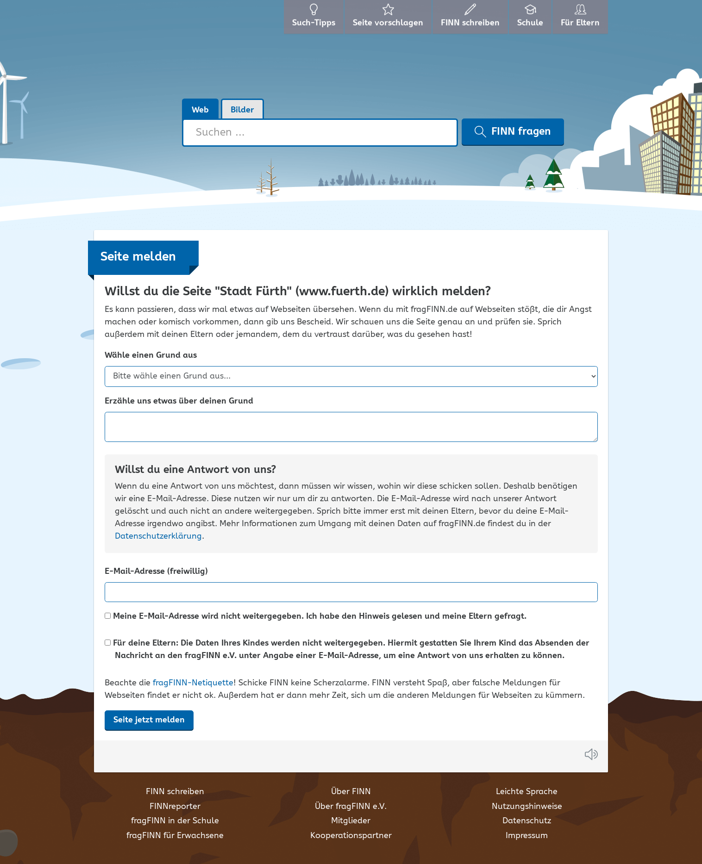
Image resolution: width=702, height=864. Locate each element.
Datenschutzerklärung (158, 536)
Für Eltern (582, 18)
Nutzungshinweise (527, 806)
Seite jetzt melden (149, 720)
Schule (531, 18)
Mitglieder (350, 820)
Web (200, 110)
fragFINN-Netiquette (193, 683)
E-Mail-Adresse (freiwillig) (156, 572)
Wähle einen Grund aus (151, 355)
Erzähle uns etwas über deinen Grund (179, 401)
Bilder (242, 110)
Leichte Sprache (527, 791)
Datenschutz (526, 820)
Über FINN (351, 791)
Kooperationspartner (351, 835)
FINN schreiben (175, 791)
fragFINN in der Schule (175, 820)
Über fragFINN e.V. (351, 806)
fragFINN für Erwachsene (175, 835)
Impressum (527, 835)
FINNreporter (175, 806)
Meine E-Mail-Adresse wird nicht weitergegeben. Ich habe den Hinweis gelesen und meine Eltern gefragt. (315, 616)
